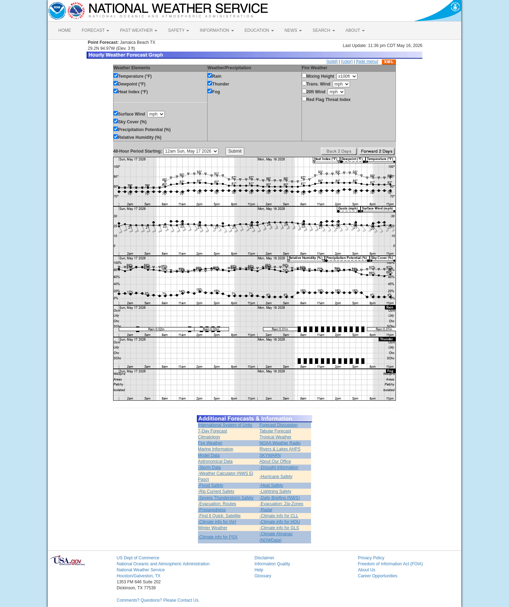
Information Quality (272, 563)
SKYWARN (270, 455)
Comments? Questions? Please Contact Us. (158, 600)
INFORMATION (217, 30)
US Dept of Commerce (138, 557)
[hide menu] (367, 61)
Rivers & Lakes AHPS (279, 449)
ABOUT (355, 30)
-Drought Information (278, 467)
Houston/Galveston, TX (138, 575)
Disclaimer (264, 557)
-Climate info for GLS (279, 527)
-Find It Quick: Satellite (219, 515)
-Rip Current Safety (216, 491)
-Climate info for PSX (218, 537)
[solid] (332, 61)
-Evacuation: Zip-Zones (281, 503)
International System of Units (225, 425)
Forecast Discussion (278, 425)
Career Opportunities (377, 575)
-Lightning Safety (275, 491)
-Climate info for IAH (217, 521)
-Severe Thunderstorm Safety (225, 497)
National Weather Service (141, 569)
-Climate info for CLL (278, 515)
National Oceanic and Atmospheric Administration (163, 563)
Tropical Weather (275, 437)
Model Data (209, 455)
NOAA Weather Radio (280, 443)
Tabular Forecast (275, 431)
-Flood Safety (210, 485)
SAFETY (178, 30)
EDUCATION (259, 30)
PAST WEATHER (138, 30)
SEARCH (323, 30)
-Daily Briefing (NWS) (279, 497)
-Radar (266, 509)
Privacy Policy (371, 557)
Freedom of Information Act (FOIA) (390, 563)
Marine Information (215, 449)
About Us (366, 569)
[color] (347, 61)
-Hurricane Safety (275, 476)
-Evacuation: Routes (217, 503)
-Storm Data (209, 467)
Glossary (263, 575)
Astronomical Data (215, 461)
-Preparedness (212, 509)
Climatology (209, 437)
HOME (64, 30)
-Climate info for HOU (279, 521)
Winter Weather (212, 527)
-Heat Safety (271, 485)
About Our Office (275, 461)
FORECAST (95, 30)
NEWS (293, 30)
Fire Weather (210, 443)
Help (259, 569)
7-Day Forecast (212, 431)
